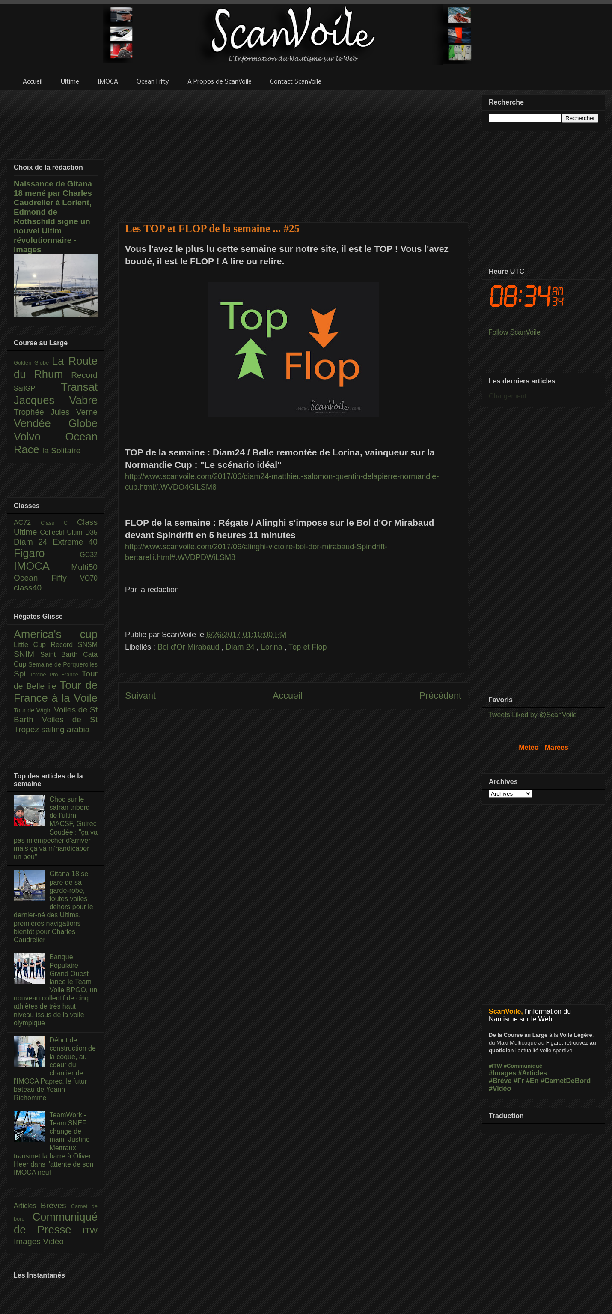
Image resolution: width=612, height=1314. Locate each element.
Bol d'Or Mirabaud (189, 647)
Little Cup (32, 644)
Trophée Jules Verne (56, 411)
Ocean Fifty (47, 577)
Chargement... (510, 396)
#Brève (500, 1080)
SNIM (27, 654)
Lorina (273, 647)
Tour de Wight (34, 710)
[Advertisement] (293, 150)
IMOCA (42, 566)
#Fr (519, 1080)
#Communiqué (523, 1066)
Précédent (440, 695)
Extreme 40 (75, 541)
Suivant (140, 695)
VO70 (89, 578)
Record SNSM (74, 644)
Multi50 (84, 567)
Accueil (288, 695)
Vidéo (53, 1241)
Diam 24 (241, 647)
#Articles (532, 1073)
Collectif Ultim (62, 532)
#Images (502, 1073)
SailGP (37, 388)
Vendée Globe (56, 423)
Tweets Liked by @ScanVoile (532, 714)
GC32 (89, 554)
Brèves (56, 1205)
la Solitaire (61, 450)
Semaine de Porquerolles (63, 664)
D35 (91, 532)
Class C (59, 523)
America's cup (56, 634)
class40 (28, 587)
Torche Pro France (55, 674)
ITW (90, 1230)
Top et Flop (307, 647)
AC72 (27, 522)
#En (532, 1080)
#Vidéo (500, 1088)
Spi (22, 673)
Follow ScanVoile (514, 332)
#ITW (495, 1066)
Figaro (47, 553)
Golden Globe (33, 362)
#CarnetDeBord (566, 1080)
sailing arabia (65, 729)
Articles (27, 1205)
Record (84, 375)
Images (28, 1241)
